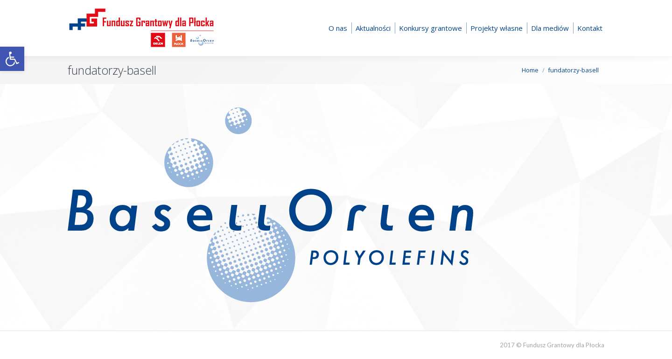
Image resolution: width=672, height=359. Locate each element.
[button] (12, 59)
